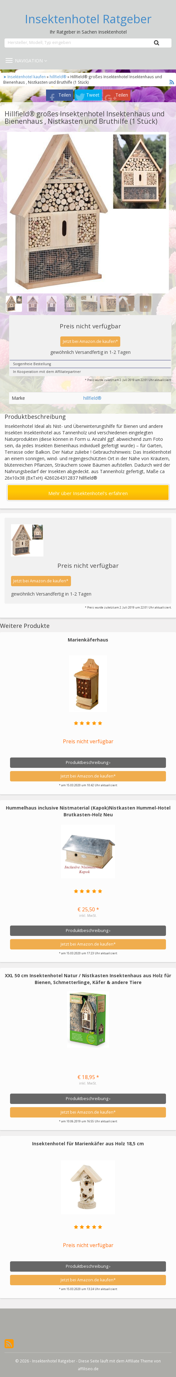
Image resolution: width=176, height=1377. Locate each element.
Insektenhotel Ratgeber (88, 19)
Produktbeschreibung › (88, 762)
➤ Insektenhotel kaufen (25, 76)
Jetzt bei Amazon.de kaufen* (90, 341)
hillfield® (58, 76)
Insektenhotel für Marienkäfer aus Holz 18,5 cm (88, 1143)
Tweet (93, 95)
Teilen (64, 95)
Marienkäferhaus (88, 640)
